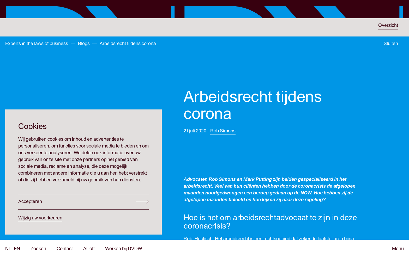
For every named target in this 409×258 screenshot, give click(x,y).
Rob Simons (223, 137)
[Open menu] (398, 248)
